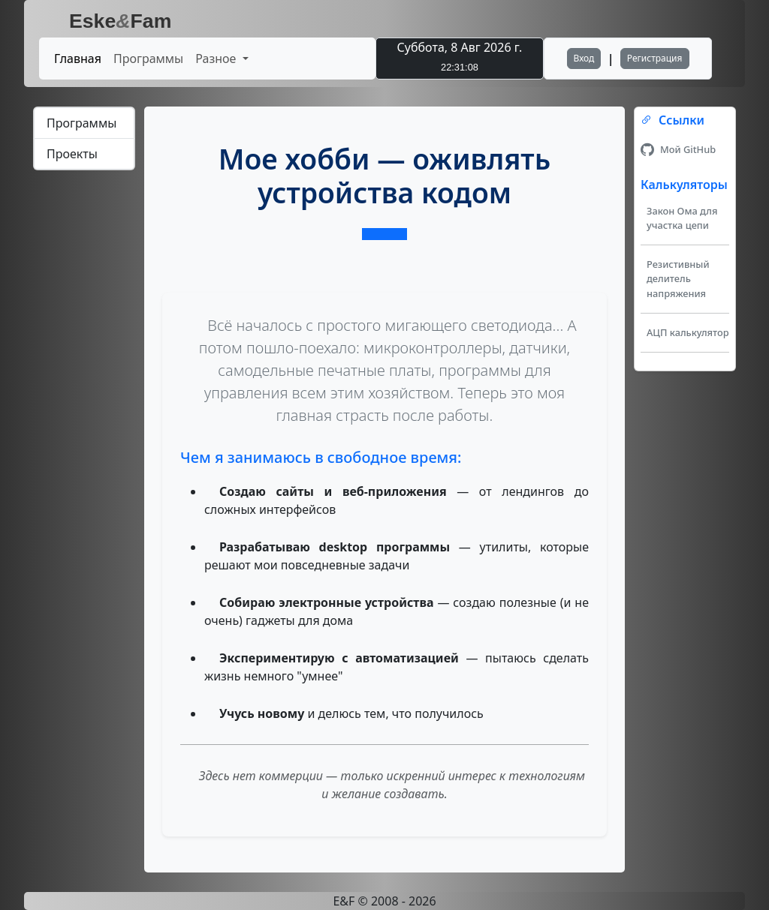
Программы (148, 58)
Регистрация (655, 58)
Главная (77, 58)
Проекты (72, 154)
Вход (584, 58)
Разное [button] (217, 58)
